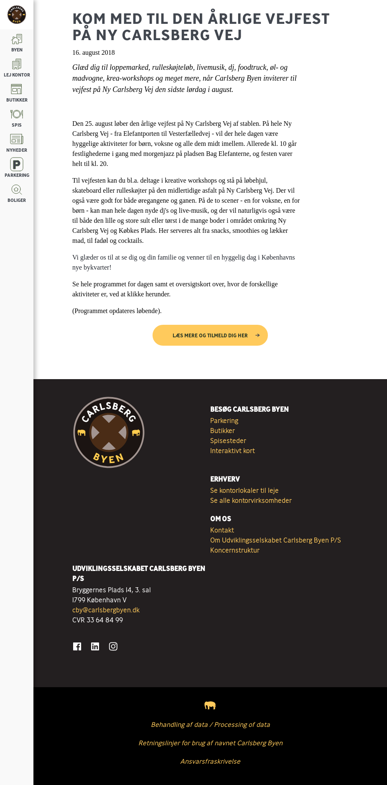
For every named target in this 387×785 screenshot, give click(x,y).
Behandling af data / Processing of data (210, 724)
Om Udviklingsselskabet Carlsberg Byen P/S (275, 540)
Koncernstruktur (235, 550)
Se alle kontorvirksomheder (251, 500)
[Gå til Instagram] (113, 646)
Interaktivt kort (232, 450)
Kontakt (222, 530)
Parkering (224, 420)
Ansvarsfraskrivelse (210, 761)
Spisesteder (228, 440)
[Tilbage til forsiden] (16, 14)
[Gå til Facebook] (77, 646)
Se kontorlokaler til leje (244, 490)
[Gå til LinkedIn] (95, 646)
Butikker (222, 430)
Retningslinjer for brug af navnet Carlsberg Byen (210, 743)
